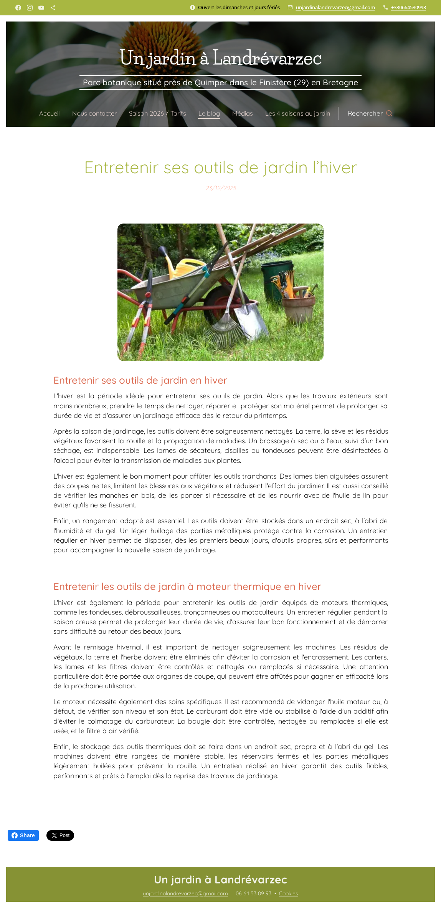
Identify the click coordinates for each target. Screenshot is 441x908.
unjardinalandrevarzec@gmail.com (335, 7)
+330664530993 (408, 7)
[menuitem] (48, 113)
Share (23, 835)
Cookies (288, 893)
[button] (375, 113)
